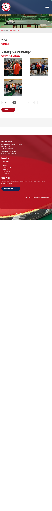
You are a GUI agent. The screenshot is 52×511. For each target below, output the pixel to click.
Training (5, 169)
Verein (5, 165)
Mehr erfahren (8, 189)
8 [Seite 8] (23, 102)
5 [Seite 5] (16, 102)
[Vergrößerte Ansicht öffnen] (13, 67)
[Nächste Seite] (33, 102)
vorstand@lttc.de (11, 153)
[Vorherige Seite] (5, 102)
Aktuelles (6, 161)
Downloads (6, 173)
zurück (6, 110)
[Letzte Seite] (36, 102)
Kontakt (48, 197)
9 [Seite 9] (25, 102)
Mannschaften (7, 167)
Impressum (28, 197)
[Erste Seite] (2, 102)
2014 (17, 30)
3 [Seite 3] (12, 102)
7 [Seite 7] (21, 102)
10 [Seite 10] (28, 102)
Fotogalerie (12, 30)
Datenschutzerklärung (38, 197)
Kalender (5, 163)
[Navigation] (47, 7)
